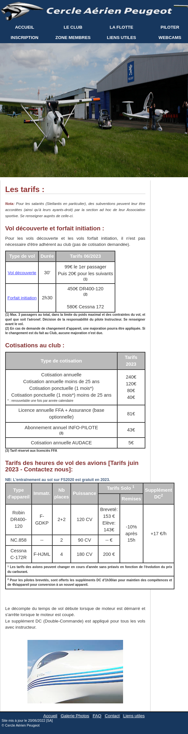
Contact (112, 715)
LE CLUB (73, 27)
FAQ (97, 715)
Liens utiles (134, 715)
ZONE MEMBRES (73, 37)
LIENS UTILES (121, 37)
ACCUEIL (24, 27)
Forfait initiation (22, 297)
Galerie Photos (75, 715)
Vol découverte (22, 272)
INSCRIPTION (24, 37)
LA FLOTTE (121, 27)
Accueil (50, 715)
